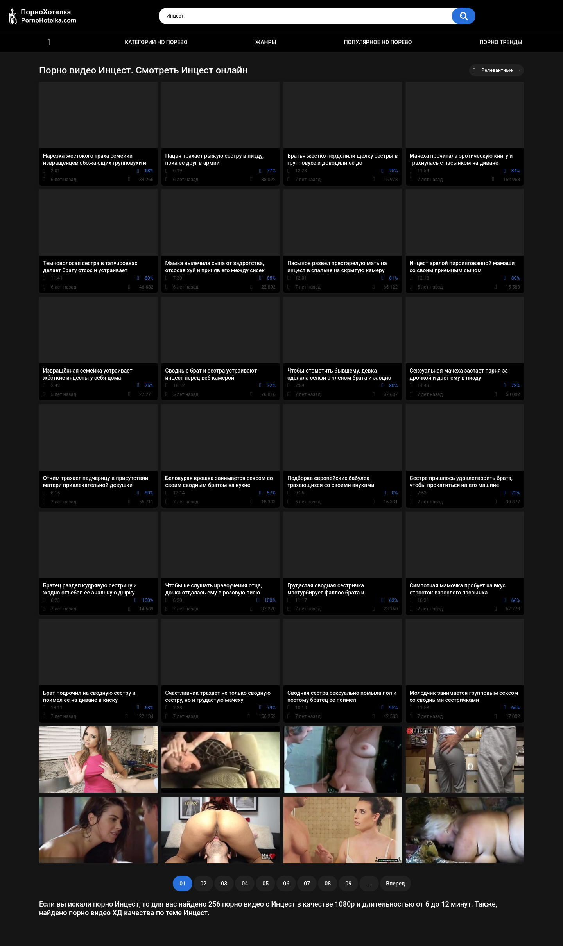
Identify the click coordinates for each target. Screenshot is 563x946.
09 (348, 883)
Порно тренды (501, 42)
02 (203, 883)
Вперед (395, 883)
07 (307, 883)
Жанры (265, 42)
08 (328, 883)
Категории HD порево (156, 42)
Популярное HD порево (378, 42)
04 (245, 883)
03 (224, 883)
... (369, 883)
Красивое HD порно (49, 42)
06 (286, 883)
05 (265, 883)
